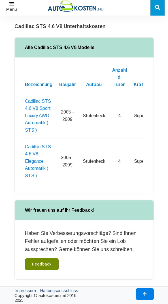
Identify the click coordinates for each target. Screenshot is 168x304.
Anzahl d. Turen (119, 77)
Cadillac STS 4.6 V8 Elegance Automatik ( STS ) (38, 161)
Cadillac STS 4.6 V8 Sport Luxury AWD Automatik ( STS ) (38, 115)
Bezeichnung (38, 84)
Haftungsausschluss (59, 290)
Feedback (42, 264)
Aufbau (94, 84)
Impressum (25, 290)
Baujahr (67, 84)
